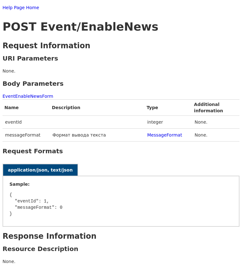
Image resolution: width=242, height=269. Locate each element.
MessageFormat (164, 134)
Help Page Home (21, 7)
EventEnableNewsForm (28, 96)
